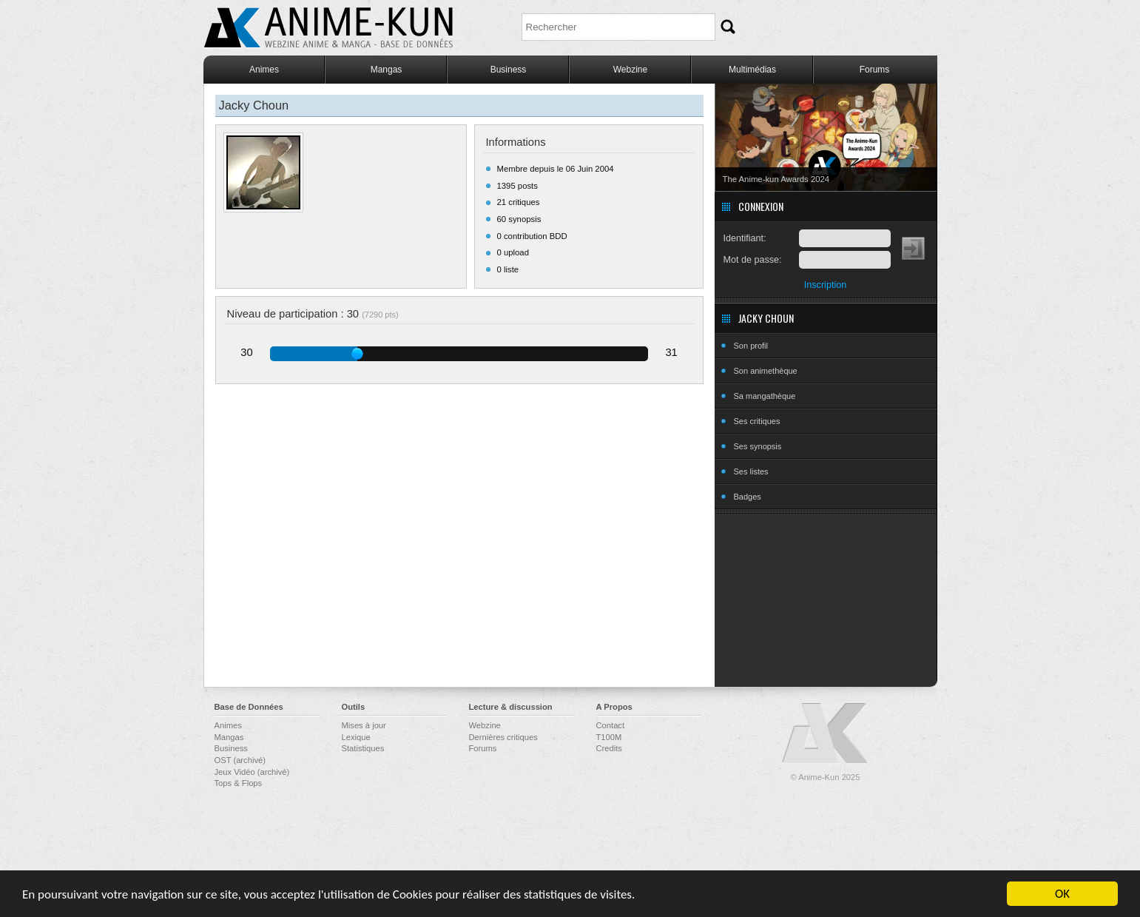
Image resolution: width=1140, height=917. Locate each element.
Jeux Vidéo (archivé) (252, 771)
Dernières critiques (503, 737)
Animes (264, 69)
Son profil (751, 345)
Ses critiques (757, 421)
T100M (609, 737)
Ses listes (751, 471)
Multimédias (752, 69)
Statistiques (363, 748)
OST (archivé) (240, 760)
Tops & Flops (239, 783)
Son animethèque (765, 370)
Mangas (386, 69)
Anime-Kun (825, 733)
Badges (747, 496)
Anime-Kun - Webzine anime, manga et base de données (328, 27)
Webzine (630, 69)
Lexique (356, 737)
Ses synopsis (758, 446)
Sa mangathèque (765, 396)
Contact (610, 725)
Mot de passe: (753, 260)
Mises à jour (364, 725)
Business (508, 69)
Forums (875, 69)
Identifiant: (745, 238)
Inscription (825, 285)
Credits (609, 748)
